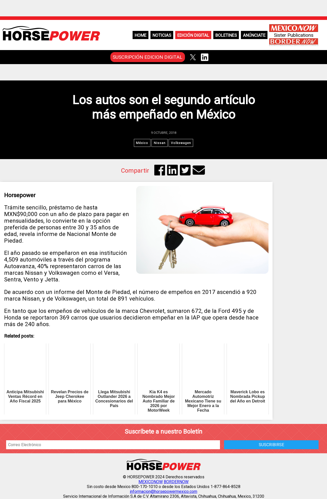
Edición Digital (193, 35)
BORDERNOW (176, 482)
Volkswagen (181, 143)
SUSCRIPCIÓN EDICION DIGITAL (147, 57)
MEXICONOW (150, 482)
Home (140, 35)
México (142, 143)
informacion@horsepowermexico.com (163, 491)
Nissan (159, 143)
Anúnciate (254, 35)
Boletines (226, 35)
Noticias (162, 35)
